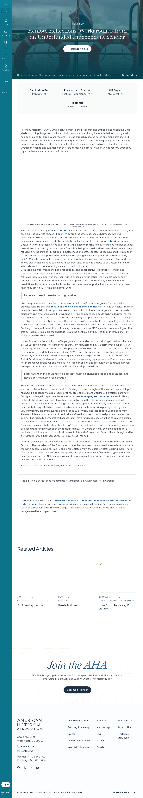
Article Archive (31, 75)
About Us (101, 720)
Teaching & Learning (78, 727)
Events (71, 734)
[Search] (5, 10)
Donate (5, 792)
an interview (111, 241)
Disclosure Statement (123, 736)
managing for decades (95, 396)
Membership (103, 727)
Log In (6, 784)
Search (100, 740)
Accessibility (124, 727)
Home (20, 75)
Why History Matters (78, 720)
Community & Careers (79, 740)
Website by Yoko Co (125, 792)
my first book (62, 230)
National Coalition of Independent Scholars (72, 306)
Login (99, 734)
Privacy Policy (125, 720)
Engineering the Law (30, 605)
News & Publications (78, 747)
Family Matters (68, 605)
